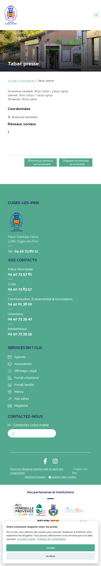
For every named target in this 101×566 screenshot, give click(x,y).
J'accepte (50, 548)
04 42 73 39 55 (20, 334)
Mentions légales (35, 477)
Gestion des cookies (64, 477)
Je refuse (50, 556)
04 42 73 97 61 (20, 274)
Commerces (27, 80)
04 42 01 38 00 (20, 304)
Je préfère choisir (26, 539)
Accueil (12, 80)
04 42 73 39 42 (20, 319)
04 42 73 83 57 (20, 289)
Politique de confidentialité (51, 539)
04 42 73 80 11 (26, 251)
